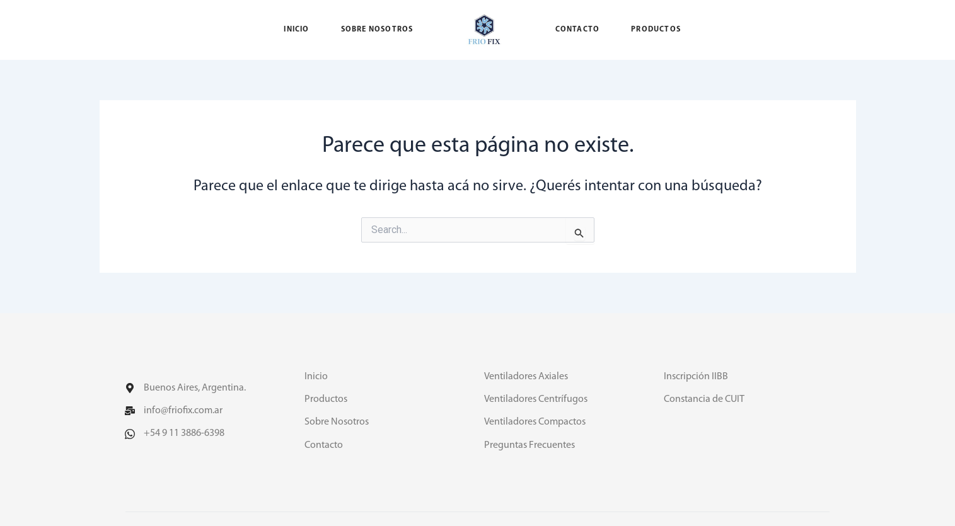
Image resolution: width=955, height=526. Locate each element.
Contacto (577, 29)
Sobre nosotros (377, 29)
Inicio (296, 29)
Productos (656, 29)
